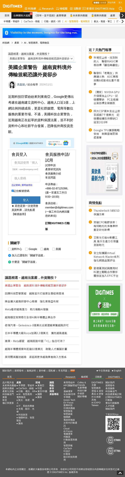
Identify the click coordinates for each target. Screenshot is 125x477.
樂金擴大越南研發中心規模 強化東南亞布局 (32, 301)
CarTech (67, 448)
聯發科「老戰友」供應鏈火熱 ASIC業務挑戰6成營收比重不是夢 (106, 78)
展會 (4, 397)
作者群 (80, 393)
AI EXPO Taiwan (96, 404)
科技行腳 (82, 390)
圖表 (20, 423)
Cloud (66, 428)
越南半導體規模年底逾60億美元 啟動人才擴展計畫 (36, 349)
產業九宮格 (8, 391)
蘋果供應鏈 (98, 15)
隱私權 (52, 370)
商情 (51, 391)
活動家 (75, 8)
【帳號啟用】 (19, 214)
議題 (51, 382)
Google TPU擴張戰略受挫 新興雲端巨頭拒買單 (107, 134)
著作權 (42, 370)
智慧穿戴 (68, 445)
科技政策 (23, 414)
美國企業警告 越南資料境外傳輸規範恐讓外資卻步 (36, 285)
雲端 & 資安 (97, 391)
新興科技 (68, 405)
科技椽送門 (8, 394)
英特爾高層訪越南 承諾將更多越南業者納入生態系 (36, 357)
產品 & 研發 (97, 394)
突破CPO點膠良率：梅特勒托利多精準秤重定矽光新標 (106, 226)
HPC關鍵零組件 (70, 387)
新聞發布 (19, 370)
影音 (86, 8)
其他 (93, 399)
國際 (39, 394)
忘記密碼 (16, 185)
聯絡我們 (110, 408)
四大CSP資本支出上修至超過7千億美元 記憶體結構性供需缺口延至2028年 (107, 116)
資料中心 (17, 249)
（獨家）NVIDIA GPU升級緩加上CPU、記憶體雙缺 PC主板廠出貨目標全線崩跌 (106, 97)
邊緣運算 (68, 391)
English (117, 370)
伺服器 (66, 436)
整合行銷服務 (112, 403)
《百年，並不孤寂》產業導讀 (50, 15)
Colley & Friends (81, 383)
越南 (46, 249)
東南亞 (40, 385)
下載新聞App (112, 414)
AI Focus (67, 431)
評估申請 (111, 2)
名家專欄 (82, 387)
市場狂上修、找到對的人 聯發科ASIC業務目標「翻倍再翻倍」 (107, 61)
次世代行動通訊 (70, 424)
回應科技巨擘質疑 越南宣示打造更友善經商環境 (34, 293)
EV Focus (68, 402)
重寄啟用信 (27, 185)
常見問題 (50, 177)
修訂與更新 (8, 403)
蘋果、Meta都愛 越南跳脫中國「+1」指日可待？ (35, 341)
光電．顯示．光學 (25, 410)
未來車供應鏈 (78, 15)
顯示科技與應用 (70, 458)
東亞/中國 (42, 391)
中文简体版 (104, 370)
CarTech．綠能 (32, 21)
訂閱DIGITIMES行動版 (113, 398)
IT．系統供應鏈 (26, 406)
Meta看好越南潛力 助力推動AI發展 (27, 309)
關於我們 (7, 370)
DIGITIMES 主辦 (97, 383)
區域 (37, 382)
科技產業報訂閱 (113, 394)
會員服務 (110, 388)
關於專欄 (82, 396)
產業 (112, 15)
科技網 (30, 8)
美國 (58, 249)
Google (33, 249)
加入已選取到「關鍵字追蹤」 (29, 255)
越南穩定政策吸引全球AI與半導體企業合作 (30, 317)
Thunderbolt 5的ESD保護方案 (107, 212)
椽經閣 (61, 8)
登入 (120, 2)
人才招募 (110, 406)
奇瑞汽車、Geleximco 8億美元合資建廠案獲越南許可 (37, 325)
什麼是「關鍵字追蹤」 (25, 262)
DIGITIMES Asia (103, 8)
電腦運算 (68, 433)
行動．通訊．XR (52, 21)
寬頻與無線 (69, 420)
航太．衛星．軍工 (103, 21)
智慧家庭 (68, 414)
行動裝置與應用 (70, 441)
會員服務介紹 (53, 173)
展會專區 (54, 394)
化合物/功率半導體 (69, 395)
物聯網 (66, 417)
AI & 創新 (96, 396)
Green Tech (69, 400)
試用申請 (50, 165)
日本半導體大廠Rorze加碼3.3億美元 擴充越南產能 (36, 333)
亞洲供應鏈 (69, 408)
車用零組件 (69, 382)
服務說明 (31, 370)
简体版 (103, 2)
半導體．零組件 (12, 21)
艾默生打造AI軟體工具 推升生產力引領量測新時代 (106, 241)
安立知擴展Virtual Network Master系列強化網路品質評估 (106, 256)
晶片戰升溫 (8, 382)
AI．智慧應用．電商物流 (77, 21)
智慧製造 (68, 411)
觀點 (51, 385)
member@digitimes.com (59, 207)
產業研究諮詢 (53, 169)
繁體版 (96, 2)
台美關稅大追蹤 (22, 14)
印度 (39, 388)
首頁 (7, 15)
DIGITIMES (114, 377)
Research (46, 8)
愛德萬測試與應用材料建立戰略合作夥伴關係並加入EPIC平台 (106, 272)
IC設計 (66, 451)
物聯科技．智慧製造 (25, 419)
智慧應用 (96, 388)
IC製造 (66, 454)
